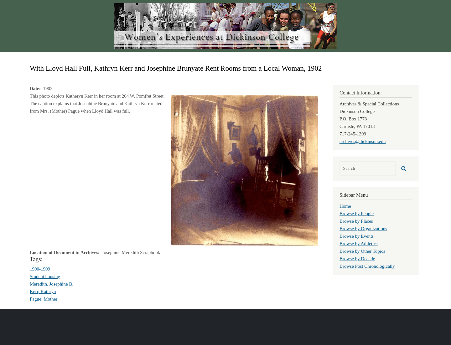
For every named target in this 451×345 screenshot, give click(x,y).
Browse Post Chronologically (367, 266)
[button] (244, 169)
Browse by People (357, 213)
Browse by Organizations (363, 228)
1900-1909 (40, 268)
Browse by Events (357, 236)
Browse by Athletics (359, 243)
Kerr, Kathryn (43, 291)
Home (345, 206)
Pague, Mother (43, 299)
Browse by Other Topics (362, 251)
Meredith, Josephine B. (51, 284)
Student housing (45, 276)
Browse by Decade (357, 258)
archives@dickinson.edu (363, 141)
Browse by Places (356, 221)
